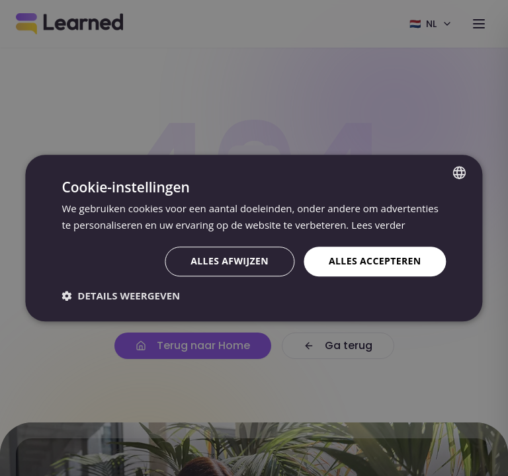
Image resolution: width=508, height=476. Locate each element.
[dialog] (254, 238)
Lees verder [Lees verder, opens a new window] (378, 224)
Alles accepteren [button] (375, 261)
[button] (121, 295)
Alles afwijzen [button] (229, 261)
